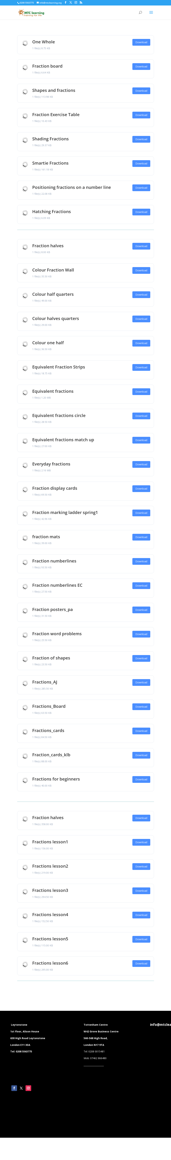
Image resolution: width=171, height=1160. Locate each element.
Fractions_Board (49, 706)
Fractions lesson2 (50, 866)
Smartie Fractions (50, 163)
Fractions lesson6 (50, 963)
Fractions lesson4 (50, 914)
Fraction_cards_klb (51, 755)
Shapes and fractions (53, 90)
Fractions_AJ (44, 682)
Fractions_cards (48, 730)
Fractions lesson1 (50, 842)
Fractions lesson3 (50, 890)
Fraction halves (48, 245)
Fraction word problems (57, 633)
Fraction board (47, 66)
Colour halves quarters (55, 318)
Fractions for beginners (56, 779)
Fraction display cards (54, 488)
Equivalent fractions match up (63, 439)
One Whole (43, 42)
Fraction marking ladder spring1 (65, 512)
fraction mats (46, 536)
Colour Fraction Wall (53, 270)
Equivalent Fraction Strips (58, 367)
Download (141, 42)
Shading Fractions (50, 139)
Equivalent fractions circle (59, 415)
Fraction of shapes (51, 658)
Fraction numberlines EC (57, 585)
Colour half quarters (53, 294)
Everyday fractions (51, 464)
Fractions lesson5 (50, 939)
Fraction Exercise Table (56, 114)
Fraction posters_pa (52, 609)
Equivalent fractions (53, 391)
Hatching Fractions (51, 211)
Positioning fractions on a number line (71, 187)
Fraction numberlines (54, 561)
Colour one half (48, 342)
